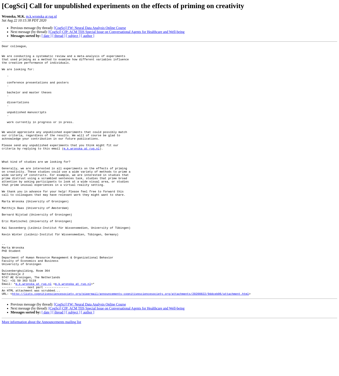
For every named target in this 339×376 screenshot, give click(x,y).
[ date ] (46, 36)
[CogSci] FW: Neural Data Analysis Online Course (90, 28)
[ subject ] (73, 36)
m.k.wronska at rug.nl (41, 16)
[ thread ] (58, 36)
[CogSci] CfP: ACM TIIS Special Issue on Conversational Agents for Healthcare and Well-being (116, 32)
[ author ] (87, 36)
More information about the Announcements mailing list (41, 372)
